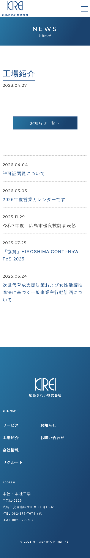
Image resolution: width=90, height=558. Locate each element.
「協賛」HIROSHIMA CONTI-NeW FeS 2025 (41, 255)
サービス (11, 425)
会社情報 (11, 450)
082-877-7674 (23, 513)
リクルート (13, 462)
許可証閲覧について (24, 173)
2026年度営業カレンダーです (34, 199)
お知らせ (48, 425)
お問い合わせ (52, 438)
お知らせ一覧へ (45, 123)
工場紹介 (11, 438)
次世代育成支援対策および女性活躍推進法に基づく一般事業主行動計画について (43, 292)
